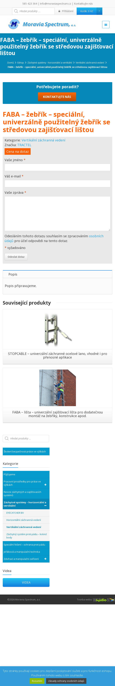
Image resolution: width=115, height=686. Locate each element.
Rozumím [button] (37, 681)
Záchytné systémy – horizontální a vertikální (26, 585)
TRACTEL (24, 226)
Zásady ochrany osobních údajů (66, 681)
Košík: (91, 11)
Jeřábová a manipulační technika (22, 633)
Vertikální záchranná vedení (43, 222)
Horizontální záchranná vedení (23, 601)
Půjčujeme (9, 556)
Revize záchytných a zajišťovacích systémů (22, 575)
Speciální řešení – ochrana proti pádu (24, 626)
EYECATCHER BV (15, 594)
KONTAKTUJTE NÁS (57, 178)
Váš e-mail (57, 263)
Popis (12, 356)
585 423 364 (29, 3)
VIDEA (26, 664)
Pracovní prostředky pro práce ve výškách (26, 564)
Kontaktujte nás (83, 3)
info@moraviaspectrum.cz (55, 3)
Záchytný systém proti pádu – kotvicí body (26, 617)
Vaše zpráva (57, 293)
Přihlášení (66, 11)
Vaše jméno (57, 246)
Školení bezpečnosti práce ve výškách (25, 533)
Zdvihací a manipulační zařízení (26, 640)
